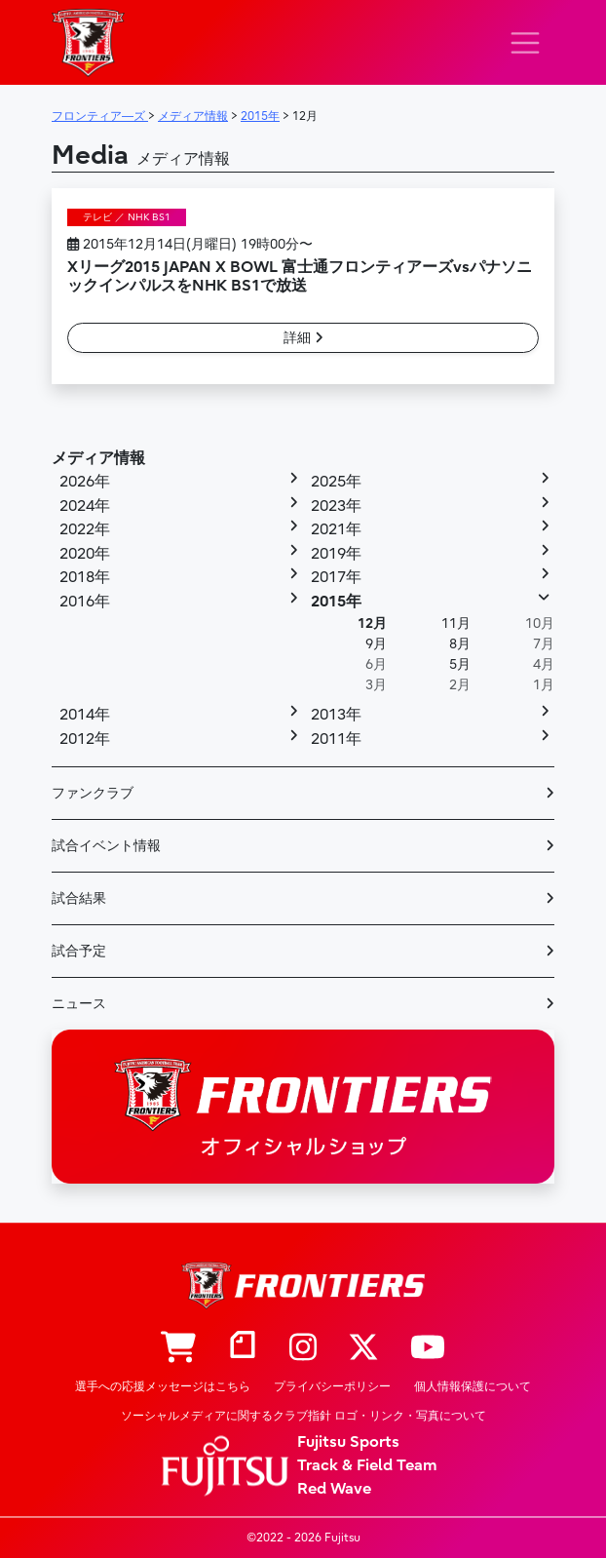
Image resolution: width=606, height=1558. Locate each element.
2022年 (84, 529)
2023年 (336, 506)
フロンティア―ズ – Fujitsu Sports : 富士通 (88, 42)
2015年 (336, 601)
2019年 (336, 554)
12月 (372, 623)
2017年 (336, 577)
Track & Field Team (367, 1465)
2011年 (336, 739)
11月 (456, 623)
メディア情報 (98, 458)
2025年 (336, 481)
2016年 (84, 601)
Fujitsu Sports (348, 1442)
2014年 (84, 714)
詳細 (303, 338)
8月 (460, 644)
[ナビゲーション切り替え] (525, 42)
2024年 (84, 506)
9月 (376, 644)
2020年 (84, 554)
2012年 (84, 739)
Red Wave (334, 1489)
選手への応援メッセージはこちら (162, 1386)
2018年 (84, 577)
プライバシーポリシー (332, 1386)
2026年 (84, 481)
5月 (460, 664)
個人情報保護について (472, 1386)
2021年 (336, 529)
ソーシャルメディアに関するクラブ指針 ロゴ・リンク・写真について (303, 1415)
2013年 (336, 714)
